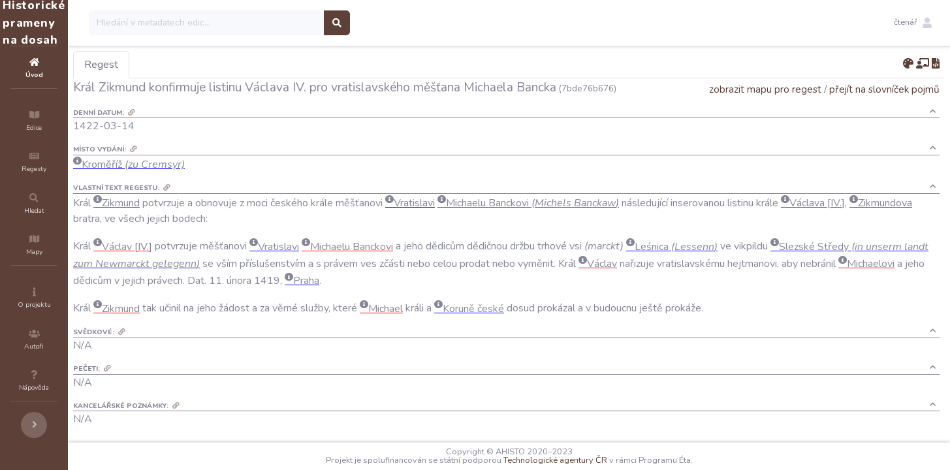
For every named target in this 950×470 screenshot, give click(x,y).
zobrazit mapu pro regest (765, 89)
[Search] (285, 22)
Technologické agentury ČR (594, 460)
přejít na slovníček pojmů (884, 89)
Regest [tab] (180, 64)
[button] (913, 23)
